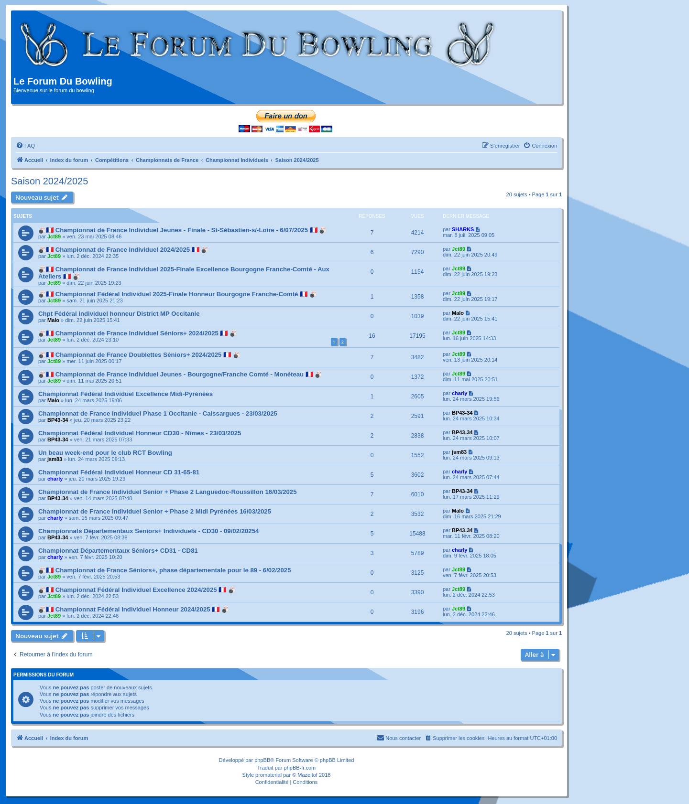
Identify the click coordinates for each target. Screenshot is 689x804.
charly (459, 393)
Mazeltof (307, 775)
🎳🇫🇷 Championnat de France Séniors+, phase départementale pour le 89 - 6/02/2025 (164, 570)
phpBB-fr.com (300, 768)
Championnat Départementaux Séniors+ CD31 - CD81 (118, 550)
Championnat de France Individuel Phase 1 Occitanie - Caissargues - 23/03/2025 (157, 413)
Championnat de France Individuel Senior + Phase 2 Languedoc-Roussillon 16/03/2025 (167, 491)
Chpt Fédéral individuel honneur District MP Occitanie (119, 313)
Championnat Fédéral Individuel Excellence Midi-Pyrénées (125, 393)
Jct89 (54, 236)
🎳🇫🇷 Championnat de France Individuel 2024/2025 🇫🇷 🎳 (123, 249)
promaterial (268, 775)
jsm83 (54, 459)
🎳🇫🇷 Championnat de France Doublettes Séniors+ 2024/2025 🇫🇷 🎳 (139, 354)
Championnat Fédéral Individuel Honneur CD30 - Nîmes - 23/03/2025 (139, 433)
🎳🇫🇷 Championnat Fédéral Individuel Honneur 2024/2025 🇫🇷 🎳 (133, 609)
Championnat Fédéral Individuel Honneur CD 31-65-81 (118, 472)
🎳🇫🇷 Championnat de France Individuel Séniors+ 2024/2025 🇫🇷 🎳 (137, 333)
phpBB (262, 760)
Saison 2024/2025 (49, 181)
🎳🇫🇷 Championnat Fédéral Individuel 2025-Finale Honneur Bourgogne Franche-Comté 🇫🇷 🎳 (177, 294)
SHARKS (463, 229)
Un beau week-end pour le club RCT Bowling (105, 452)
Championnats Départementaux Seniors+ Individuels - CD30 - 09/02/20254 (148, 531)
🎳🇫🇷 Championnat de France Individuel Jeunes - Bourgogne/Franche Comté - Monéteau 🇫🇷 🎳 (180, 374)
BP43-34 (57, 420)
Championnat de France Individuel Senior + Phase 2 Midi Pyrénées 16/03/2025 (154, 511)
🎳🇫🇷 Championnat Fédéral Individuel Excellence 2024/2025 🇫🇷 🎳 (137, 589)
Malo (53, 320)
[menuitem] (25, 145)
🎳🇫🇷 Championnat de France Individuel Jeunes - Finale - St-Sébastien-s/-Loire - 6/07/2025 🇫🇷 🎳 (182, 230)
